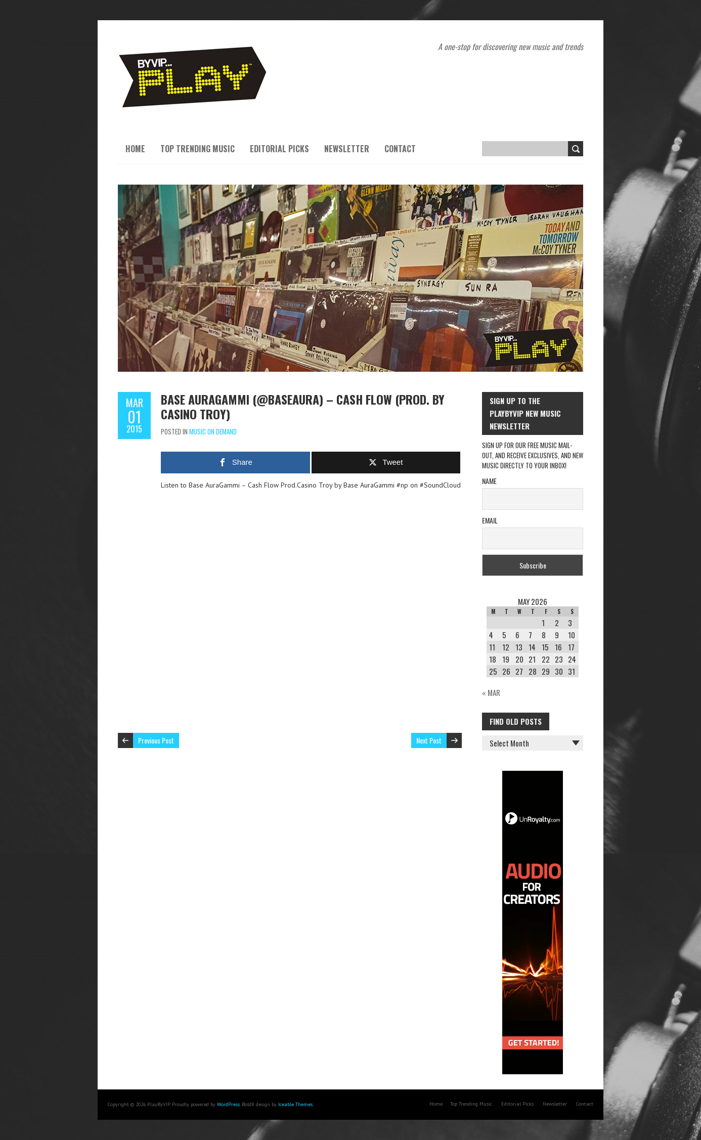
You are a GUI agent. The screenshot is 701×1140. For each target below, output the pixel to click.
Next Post (429, 740)
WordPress (228, 1104)
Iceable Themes (295, 1104)
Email (490, 520)
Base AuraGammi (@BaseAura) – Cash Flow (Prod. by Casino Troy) (303, 406)
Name (489, 480)
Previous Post (156, 740)
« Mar (491, 692)
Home (135, 149)
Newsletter (346, 149)
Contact (400, 149)
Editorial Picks (279, 149)
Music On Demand (213, 431)
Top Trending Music (197, 149)
